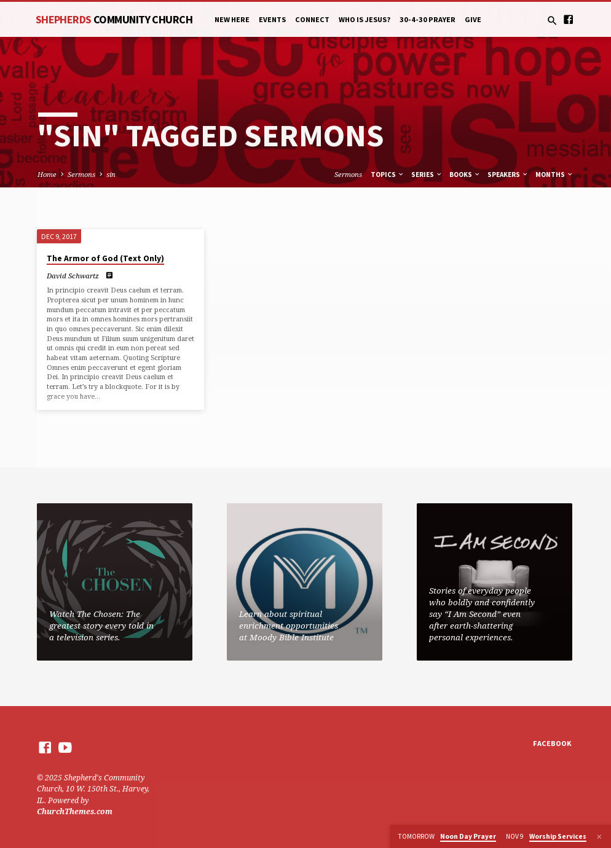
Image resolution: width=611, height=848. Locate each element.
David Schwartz (73, 275)
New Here (232, 19)
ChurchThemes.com (74, 811)
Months (554, 174)
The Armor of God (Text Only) (105, 258)
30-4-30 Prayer (427, 19)
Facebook (552, 743)
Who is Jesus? (364, 19)
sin (111, 174)
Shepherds (114, 19)
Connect (312, 19)
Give (473, 19)
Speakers (508, 174)
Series (427, 174)
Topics (387, 174)
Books (465, 174)
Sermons (81, 174)
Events (272, 19)
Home (47, 174)
